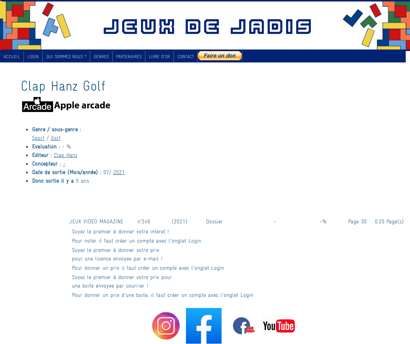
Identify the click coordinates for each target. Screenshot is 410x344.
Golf (56, 137)
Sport (38, 137)
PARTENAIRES (128, 56)
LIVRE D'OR (159, 56)
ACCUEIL (12, 56)
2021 (119, 171)
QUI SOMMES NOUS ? (66, 56)
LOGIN (33, 56)
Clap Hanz (65, 154)
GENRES (101, 56)
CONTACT (185, 56)
